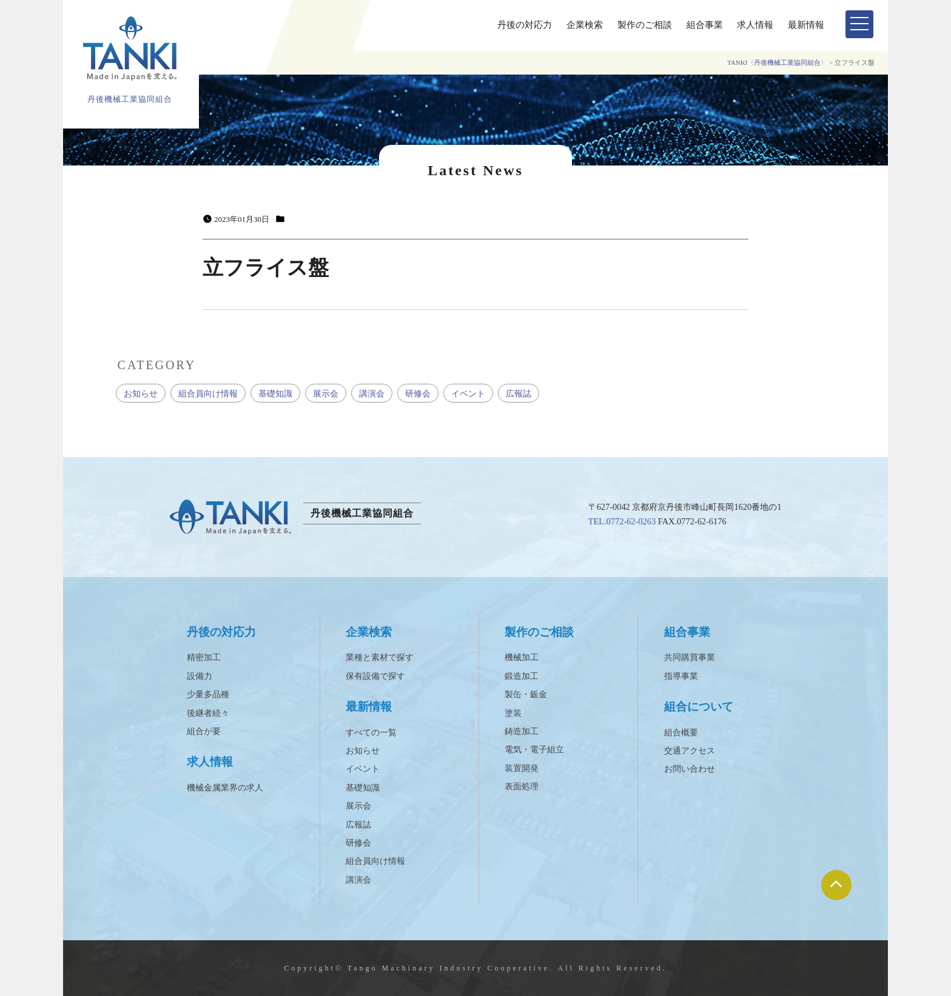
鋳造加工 (522, 731)
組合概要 (681, 732)
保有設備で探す (375, 676)
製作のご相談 (644, 25)
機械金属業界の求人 (225, 787)
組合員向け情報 (208, 393)
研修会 (418, 393)
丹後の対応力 (524, 25)
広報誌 (518, 393)
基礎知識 (275, 393)
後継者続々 (208, 713)
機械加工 (522, 657)
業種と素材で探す (380, 657)
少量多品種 (208, 694)
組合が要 (204, 731)
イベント (468, 393)
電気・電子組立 (534, 749)
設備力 (199, 676)
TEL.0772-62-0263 (622, 521)
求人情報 (755, 25)
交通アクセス (689, 750)
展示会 (325, 393)
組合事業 (705, 25)
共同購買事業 (689, 657)
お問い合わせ (689, 769)
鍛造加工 (522, 676)
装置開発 (522, 768)
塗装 (513, 713)
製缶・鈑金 (526, 694)
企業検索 (584, 25)
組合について (698, 706)
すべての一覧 (371, 732)
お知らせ (141, 393)
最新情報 (806, 25)
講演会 (372, 393)
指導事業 (681, 676)
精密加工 (204, 657)
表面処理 (522, 786)
